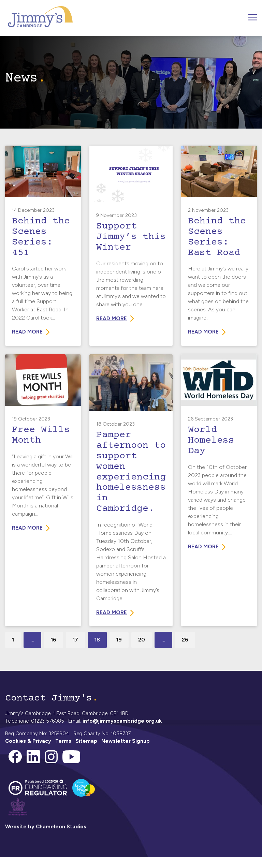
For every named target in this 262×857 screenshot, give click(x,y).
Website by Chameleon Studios (45, 827)
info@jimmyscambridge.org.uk (122, 721)
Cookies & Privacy (28, 741)
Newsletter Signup (125, 741)
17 (75, 639)
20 (141, 639)
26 (185, 639)
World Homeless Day (211, 441)
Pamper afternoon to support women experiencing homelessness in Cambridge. (131, 472)
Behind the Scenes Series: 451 (41, 237)
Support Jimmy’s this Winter (131, 237)
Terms (63, 741)
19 (119, 639)
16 (53, 639)
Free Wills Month (41, 435)
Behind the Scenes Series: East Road (217, 237)
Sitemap (86, 741)
